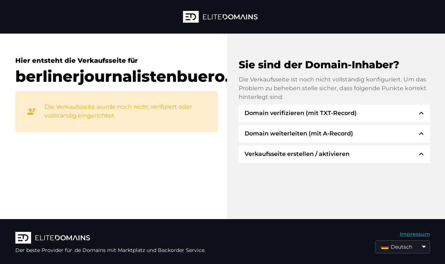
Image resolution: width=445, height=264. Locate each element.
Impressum (415, 234)
